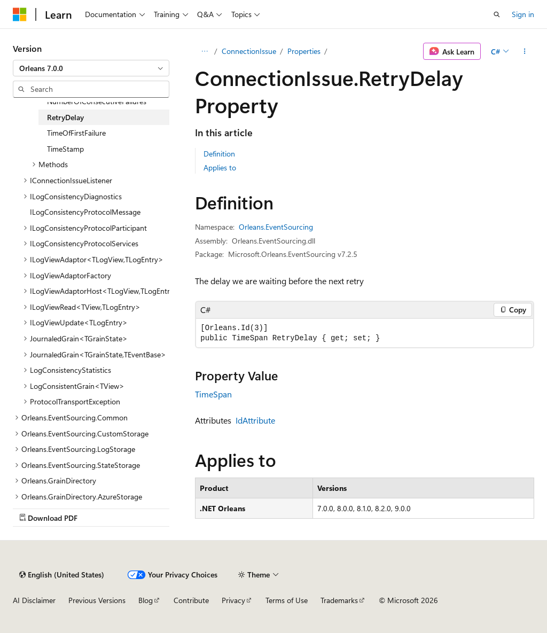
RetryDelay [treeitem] (65, 117)
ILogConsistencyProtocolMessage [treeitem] (85, 212)
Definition (219, 154)
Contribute (191, 600)
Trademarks (339, 600)
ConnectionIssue (249, 51)
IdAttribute (255, 420)
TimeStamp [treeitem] (65, 149)
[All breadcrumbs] (204, 51)
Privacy (233, 600)
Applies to (220, 167)
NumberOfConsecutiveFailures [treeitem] (96, 101)
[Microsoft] (20, 14)
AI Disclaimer (34, 600)
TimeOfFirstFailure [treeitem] (76, 133)
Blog (145, 600)
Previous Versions (97, 600)
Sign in (523, 14)
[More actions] (524, 51)
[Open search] (496, 14)
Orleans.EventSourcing (276, 227)
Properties (304, 51)
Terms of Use (286, 600)
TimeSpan (213, 394)
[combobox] (91, 68)
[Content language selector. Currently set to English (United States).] (62, 574)
